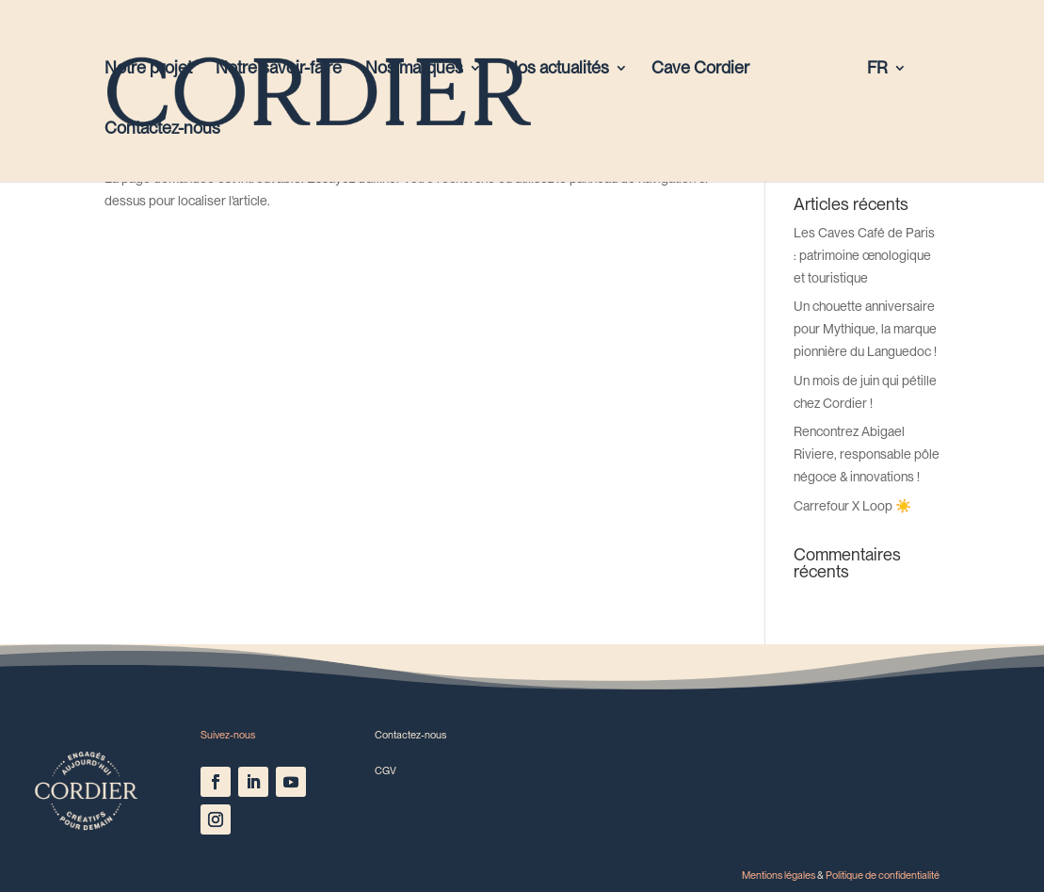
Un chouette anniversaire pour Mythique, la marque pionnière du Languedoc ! (865, 329)
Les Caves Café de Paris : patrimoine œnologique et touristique (864, 255)
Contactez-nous (162, 130)
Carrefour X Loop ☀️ (852, 505)
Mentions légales (778, 875)
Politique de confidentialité (883, 875)
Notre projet (148, 69)
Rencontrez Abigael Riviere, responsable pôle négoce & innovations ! (867, 454)
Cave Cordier (700, 69)
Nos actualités (557, 69)
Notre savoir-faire (279, 69)
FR (877, 69)
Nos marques (414, 69)
